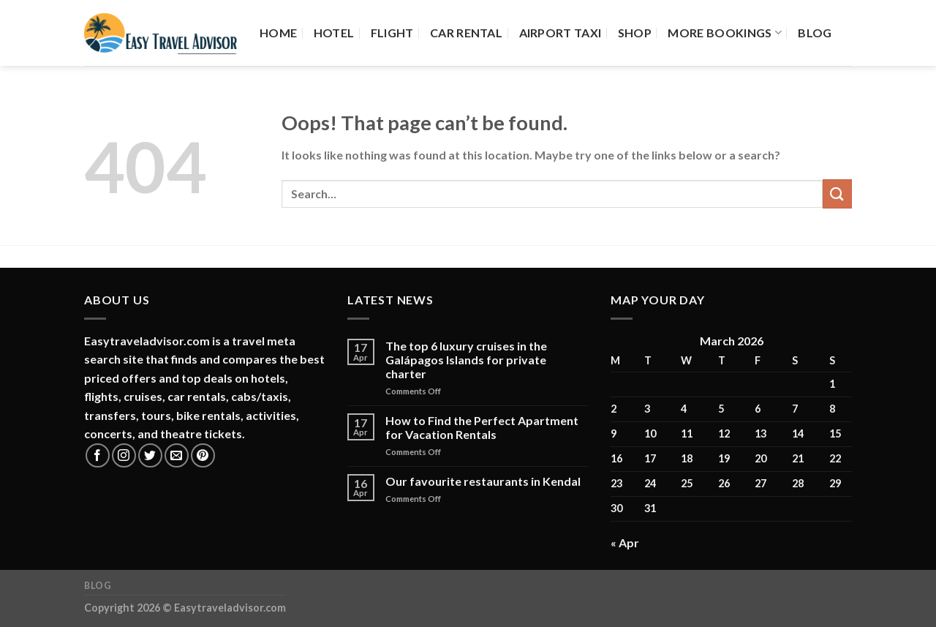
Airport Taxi (560, 33)
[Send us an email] (177, 455)
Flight (392, 33)
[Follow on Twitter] (150, 455)
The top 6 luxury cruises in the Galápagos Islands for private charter (466, 359)
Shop (635, 33)
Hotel (334, 33)
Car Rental (466, 33)
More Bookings (725, 33)
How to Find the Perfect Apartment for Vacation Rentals (481, 427)
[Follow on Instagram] (124, 455)
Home (278, 33)
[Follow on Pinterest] (203, 455)
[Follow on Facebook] (98, 455)
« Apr (625, 542)
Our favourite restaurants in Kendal (483, 481)
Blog (814, 33)
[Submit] (837, 193)
